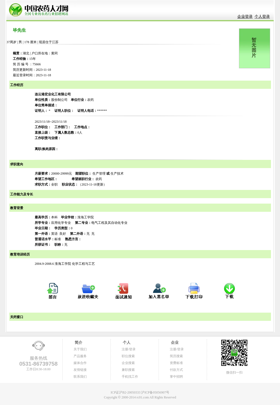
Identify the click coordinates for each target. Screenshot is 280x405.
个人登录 (262, 16)
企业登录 (245, 16)
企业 (174, 343)
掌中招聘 (176, 376)
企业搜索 (128, 363)
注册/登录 (129, 349)
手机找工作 (130, 376)
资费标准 (176, 363)
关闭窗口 (16, 317)
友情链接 (80, 370)
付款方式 (176, 370)
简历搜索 (176, 356)
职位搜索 (128, 356)
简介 (78, 343)
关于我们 (80, 349)
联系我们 (80, 376)
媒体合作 (80, 363)
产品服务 (80, 356)
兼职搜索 (128, 370)
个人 (126, 343)
